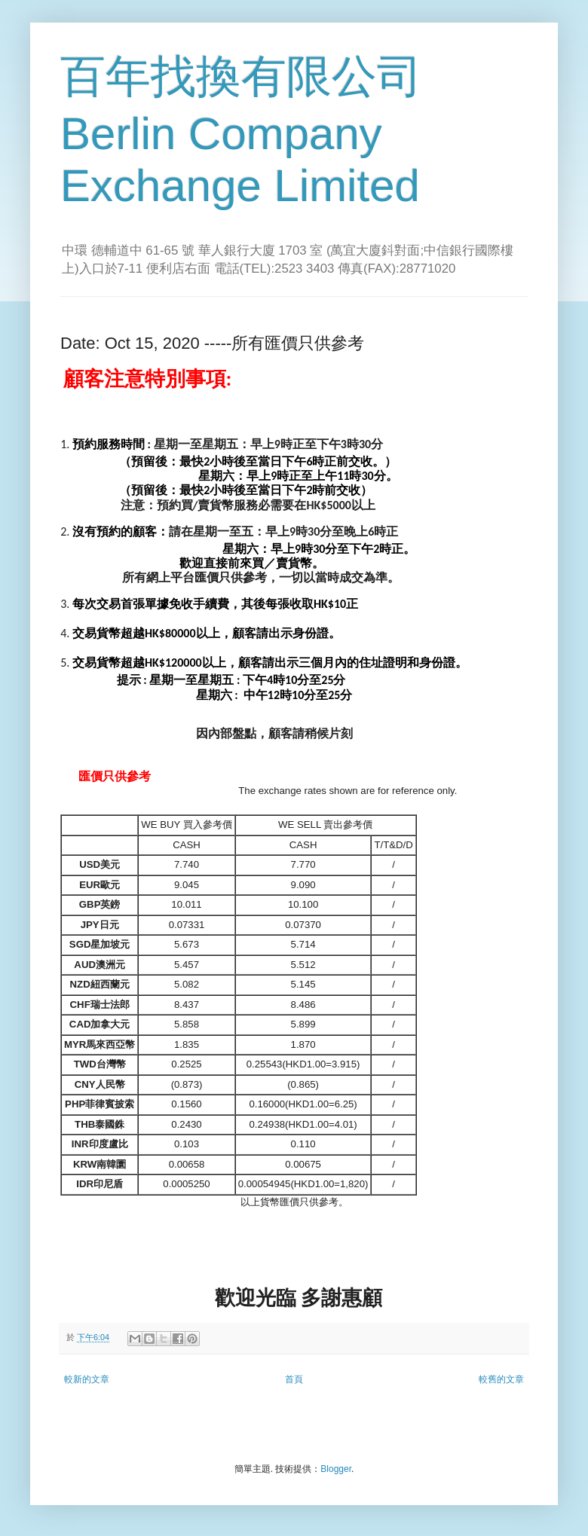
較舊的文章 (501, 1379)
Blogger (335, 1469)
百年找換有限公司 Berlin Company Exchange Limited (241, 131)
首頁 (294, 1379)
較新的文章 (86, 1379)
